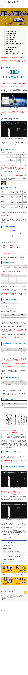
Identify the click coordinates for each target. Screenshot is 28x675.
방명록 (6, 6)
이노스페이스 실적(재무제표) (10, 35)
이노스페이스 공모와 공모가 (9, 37)
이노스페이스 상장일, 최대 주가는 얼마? (12, 51)
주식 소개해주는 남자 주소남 (10, 2)
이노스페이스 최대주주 (8, 49)
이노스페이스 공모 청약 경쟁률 (10, 41)
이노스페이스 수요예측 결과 (9, 39)
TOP (26, 609)
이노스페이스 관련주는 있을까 (10, 33)
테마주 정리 (12, 6)
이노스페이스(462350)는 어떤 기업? (11, 31)
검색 (23, 2)
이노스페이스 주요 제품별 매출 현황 (11, 47)
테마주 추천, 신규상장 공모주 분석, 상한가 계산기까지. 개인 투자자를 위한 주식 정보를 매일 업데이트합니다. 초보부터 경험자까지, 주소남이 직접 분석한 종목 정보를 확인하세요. (11, 596)
